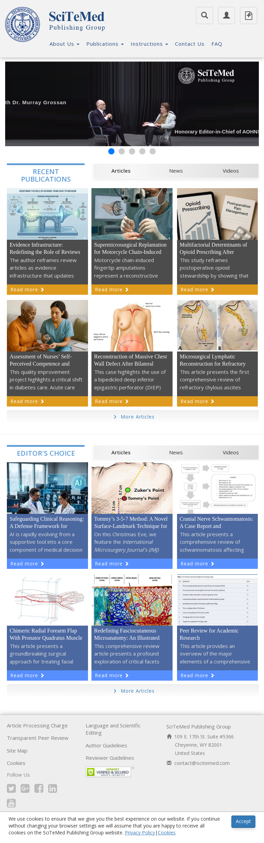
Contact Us (190, 43)
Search (204, 13)
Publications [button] (105, 43)
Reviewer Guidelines (110, 759)
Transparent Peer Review (37, 739)
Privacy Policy (140, 832)
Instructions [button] (149, 43)
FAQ (216, 43)
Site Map (17, 752)
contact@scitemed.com (202, 764)
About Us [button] (64, 43)
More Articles (134, 418)
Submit (248, 15)
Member (226, 13)
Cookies (16, 764)
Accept (243, 821)
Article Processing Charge (37, 727)
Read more (27, 291)
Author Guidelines (106, 747)
